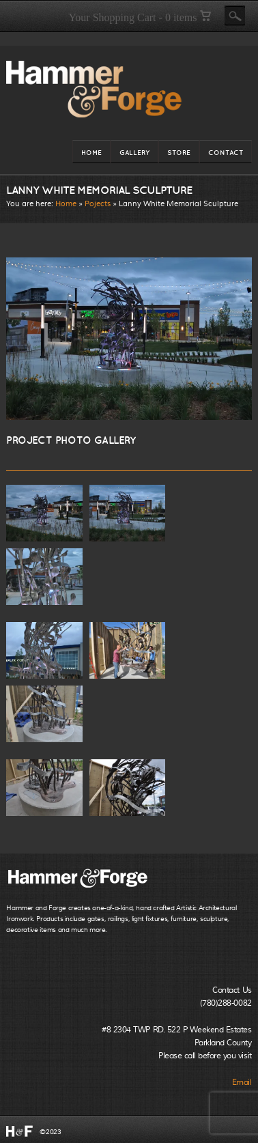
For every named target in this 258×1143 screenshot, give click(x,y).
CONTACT (225, 155)
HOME (91, 155)
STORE (178, 155)
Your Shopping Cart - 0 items (139, 17)
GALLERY (134, 155)
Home (65, 203)
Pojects (98, 203)
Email (242, 1082)
